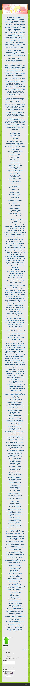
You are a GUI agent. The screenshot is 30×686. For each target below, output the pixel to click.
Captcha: (7, 671)
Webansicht (25, 684)
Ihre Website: (5, 669)
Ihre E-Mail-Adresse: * (8, 667)
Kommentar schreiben (24, 649)
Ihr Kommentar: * (5, 660)
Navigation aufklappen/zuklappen (15, 1)
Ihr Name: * (4, 665)
